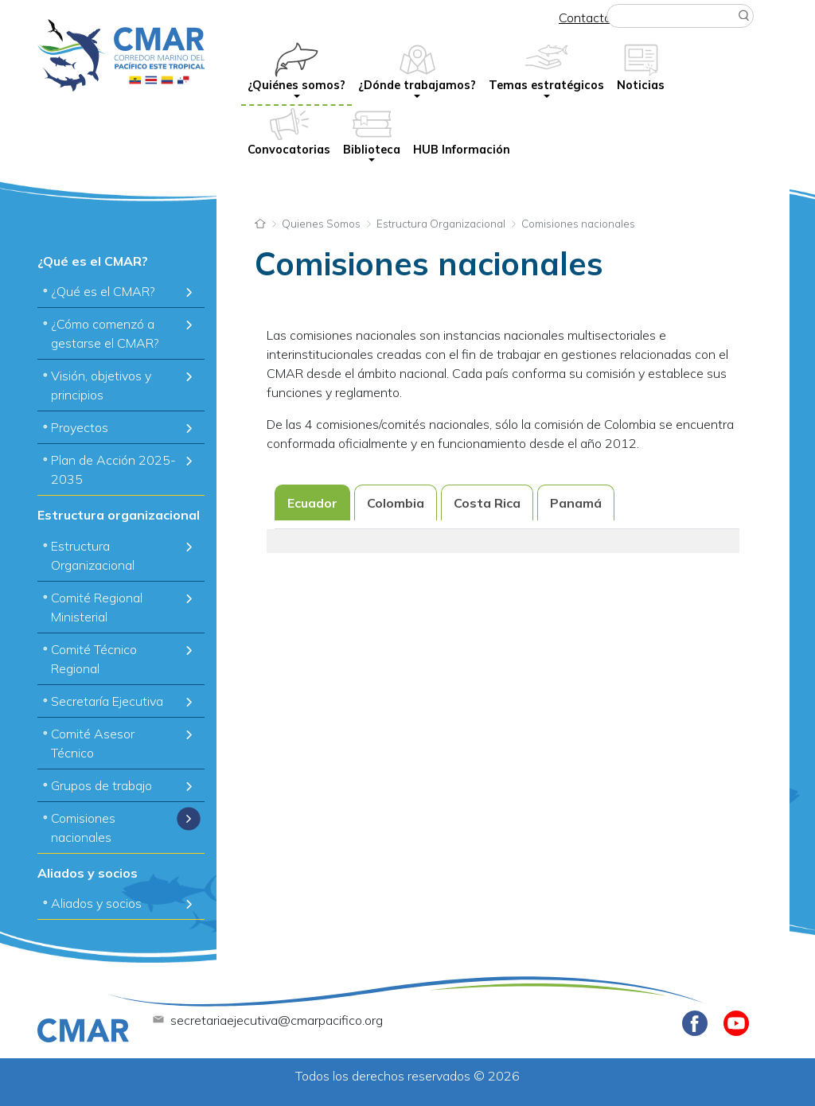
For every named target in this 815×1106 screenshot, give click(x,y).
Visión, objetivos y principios (101, 385)
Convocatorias (289, 149)
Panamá (576, 503)
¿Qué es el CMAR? (103, 291)
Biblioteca (371, 149)
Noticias (641, 85)
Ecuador (312, 503)
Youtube (736, 1023)
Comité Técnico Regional (94, 658)
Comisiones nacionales (83, 827)
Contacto (585, 17)
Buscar (744, 16)
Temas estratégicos (546, 85)
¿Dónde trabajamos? (417, 85)
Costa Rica (487, 503)
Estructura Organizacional (93, 555)
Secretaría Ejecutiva (107, 701)
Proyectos (79, 427)
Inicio (260, 222)
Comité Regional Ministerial (96, 607)
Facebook (695, 1023)
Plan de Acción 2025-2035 (113, 469)
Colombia (395, 503)
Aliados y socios (96, 903)
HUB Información (461, 149)
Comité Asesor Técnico (93, 743)
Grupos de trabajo (101, 785)
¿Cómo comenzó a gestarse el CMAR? (105, 333)
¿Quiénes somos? (296, 85)
